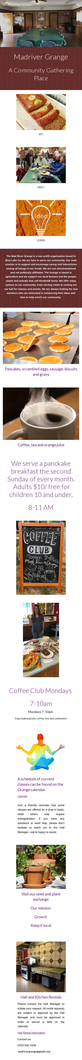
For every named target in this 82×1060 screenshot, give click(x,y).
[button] (4, 4)
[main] (41, 68)
